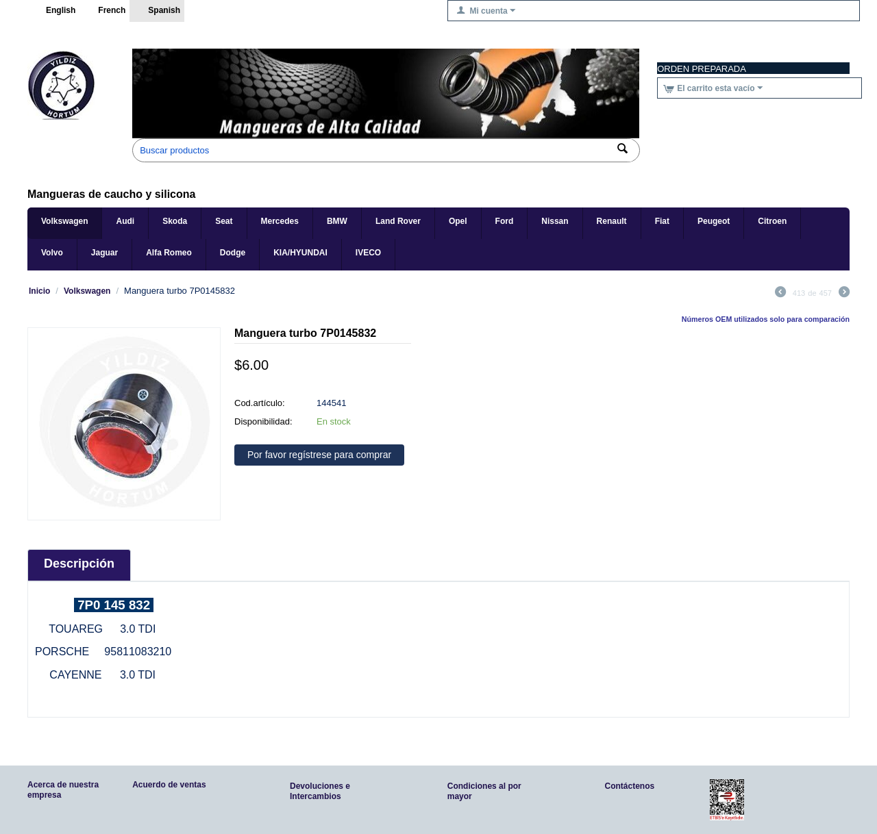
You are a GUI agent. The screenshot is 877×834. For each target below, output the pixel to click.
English (53, 10)
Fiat (662, 221)
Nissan (554, 221)
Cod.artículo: (259, 403)
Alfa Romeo (169, 252)
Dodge (232, 252)
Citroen (772, 221)
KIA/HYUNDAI (300, 252)
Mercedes (280, 221)
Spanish (157, 10)
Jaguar (104, 252)
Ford (504, 221)
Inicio (39, 291)
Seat (223, 221)
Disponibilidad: (263, 421)
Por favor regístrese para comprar (319, 454)
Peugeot (713, 221)
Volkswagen (64, 221)
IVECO (368, 252)
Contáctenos (630, 786)
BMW (337, 221)
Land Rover (398, 221)
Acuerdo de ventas (169, 784)
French (104, 10)
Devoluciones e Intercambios (320, 791)
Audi (125, 221)
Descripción (79, 563)
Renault (612, 221)
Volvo (52, 252)
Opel (458, 221)
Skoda (174, 221)
